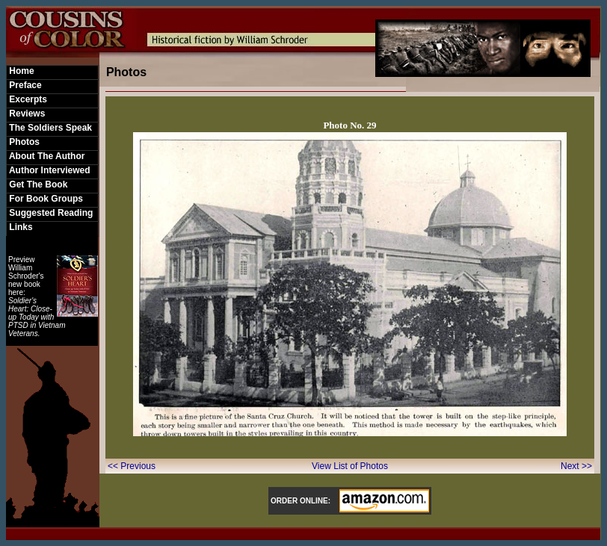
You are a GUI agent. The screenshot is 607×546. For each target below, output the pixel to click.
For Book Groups (45, 198)
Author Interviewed (48, 170)
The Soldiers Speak (49, 127)
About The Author (45, 156)
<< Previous (133, 466)
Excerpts (27, 99)
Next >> (576, 466)
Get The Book (37, 184)
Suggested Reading (50, 213)
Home (20, 71)
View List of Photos (350, 466)
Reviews (26, 113)
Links (20, 227)
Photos (23, 142)
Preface (24, 85)
